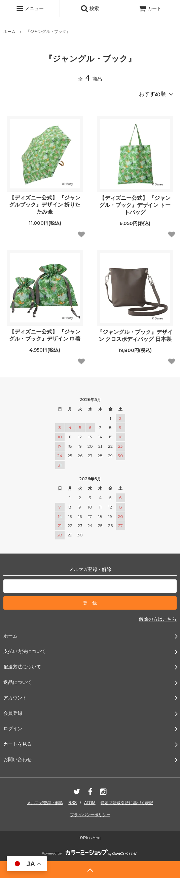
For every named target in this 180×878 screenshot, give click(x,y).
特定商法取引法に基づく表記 (127, 802)
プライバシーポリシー (90, 815)
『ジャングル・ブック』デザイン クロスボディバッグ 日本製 (135, 335)
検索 (90, 8)
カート (150, 8)
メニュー (30, 8)
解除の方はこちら (158, 619)
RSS (72, 802)
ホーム (9, 31)
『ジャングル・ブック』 (48, 31)
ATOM (90, 802)
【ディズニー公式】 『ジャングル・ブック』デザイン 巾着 (44, 335)
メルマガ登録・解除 (45, 802)
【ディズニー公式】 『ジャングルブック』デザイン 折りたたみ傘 (44, 205)
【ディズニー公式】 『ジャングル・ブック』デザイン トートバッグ (135, 205)
